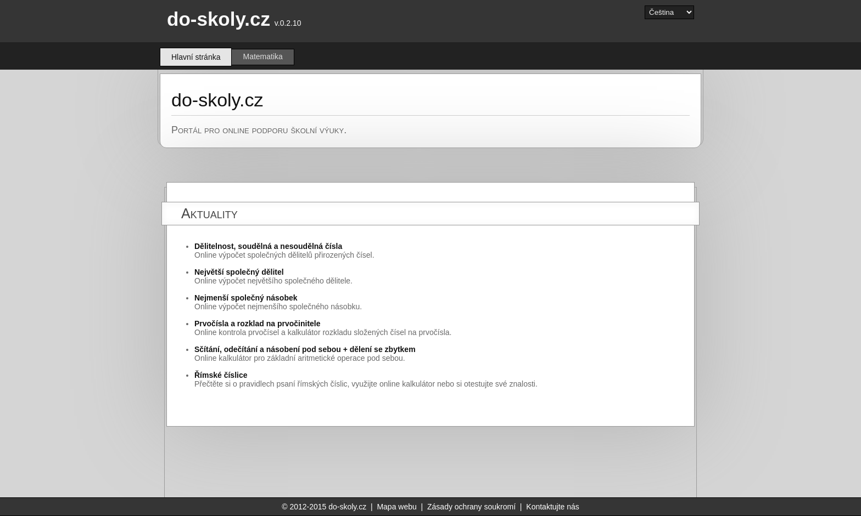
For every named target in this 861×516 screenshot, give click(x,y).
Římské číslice (221, 375)
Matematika (262, 56)
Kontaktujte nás (552, 506)
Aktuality (209, 213)
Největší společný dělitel (239, 272)
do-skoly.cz (218, 19)
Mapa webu (396, 506)
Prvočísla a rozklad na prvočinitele (257, 323)
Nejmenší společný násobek (246, 297)
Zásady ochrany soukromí (471, 506)
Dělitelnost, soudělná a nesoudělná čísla (268, 246)
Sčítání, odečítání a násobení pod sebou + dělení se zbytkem (305, 349)
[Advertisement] (473, 462)
